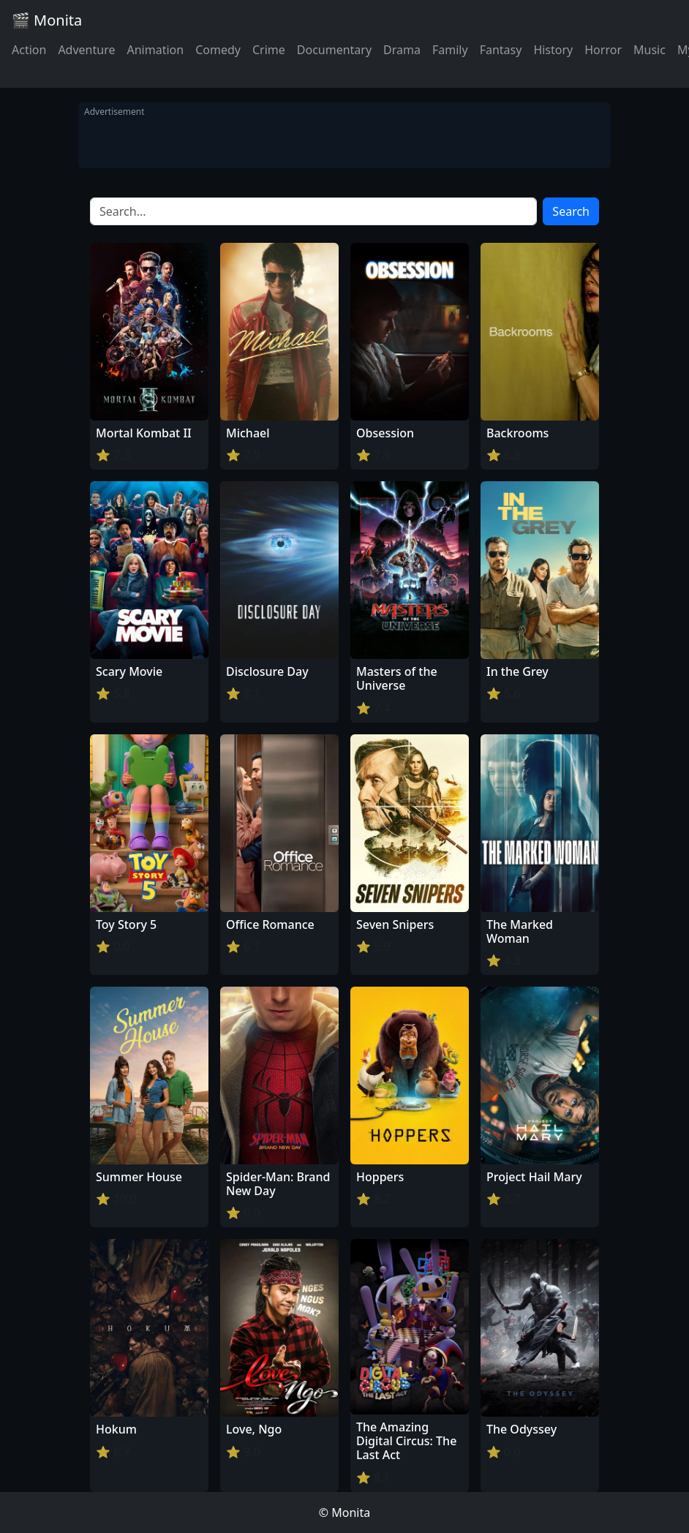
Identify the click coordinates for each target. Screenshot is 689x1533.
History (553, 50)
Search (571, 211)
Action (29, 50)
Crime (268, 50)
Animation (155, 50)
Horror (603, 50)
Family (450, 50)
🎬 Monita (47, 20)
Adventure (86, 50)
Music (649, 50)
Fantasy (501, 50)
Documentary (334, 50)
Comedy (218, 50)
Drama (402, 50)
